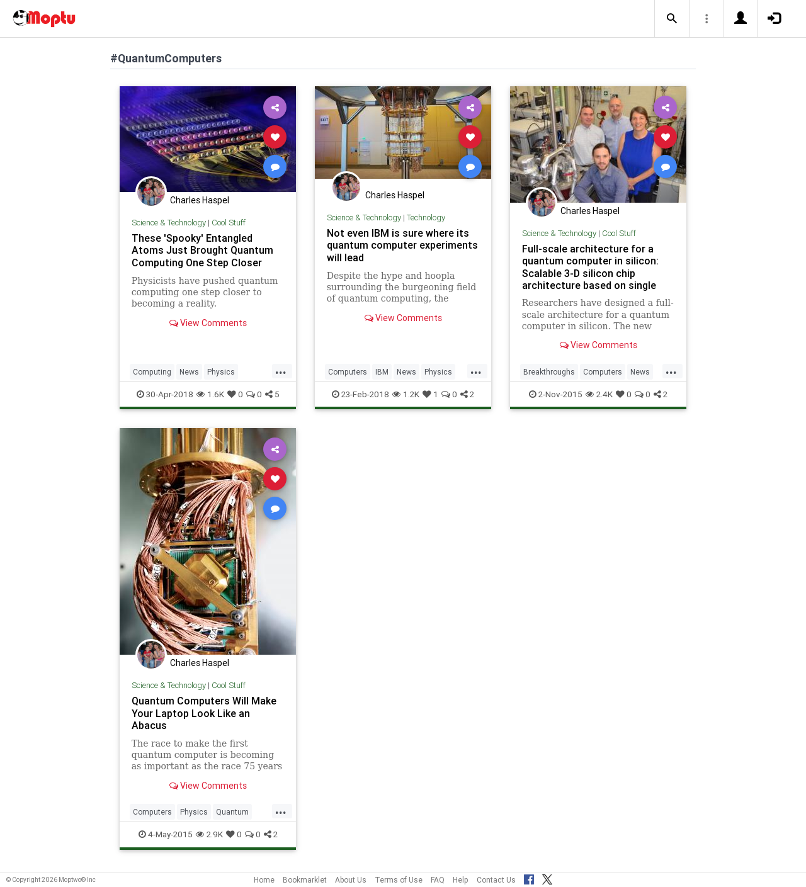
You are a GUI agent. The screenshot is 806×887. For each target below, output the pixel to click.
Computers (347, 371)
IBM (382, 371)
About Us (350, 879)
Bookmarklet (305, 879)
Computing (152, 371)
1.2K (405, 394)
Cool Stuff (229, 222)
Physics (221, 371)
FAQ (438, 879)
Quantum (232, 811)
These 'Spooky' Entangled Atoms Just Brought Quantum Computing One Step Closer (202, 250)
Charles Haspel (199, 200)
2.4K (599, 394)
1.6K (210, 394)
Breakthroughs (549, 371)
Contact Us (496, 879)
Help (460, 879)
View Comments (208, 323)
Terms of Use (399, 879)
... (281, 371)
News (189, 371)
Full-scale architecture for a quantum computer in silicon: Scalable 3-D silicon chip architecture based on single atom (590, 272)
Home (264, 879)
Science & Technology (169, 222)
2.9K (209, 834)
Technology (426, 217)
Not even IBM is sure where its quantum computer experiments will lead (402, 245)
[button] (672, 19)
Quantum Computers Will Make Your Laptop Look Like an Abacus (204, 712)
